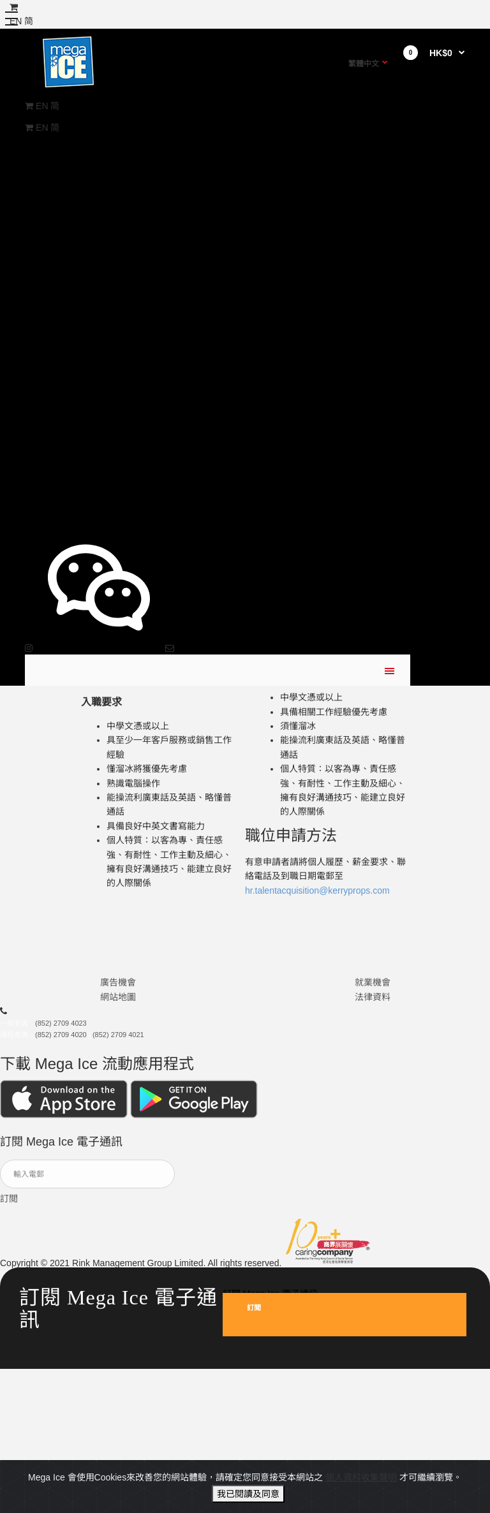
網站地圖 (118, 1004)
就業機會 (372, 989)
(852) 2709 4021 (118, 1041)
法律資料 (372, 1004)
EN (42, 106)
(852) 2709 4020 (61, 1041)
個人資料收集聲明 (361, 1498)
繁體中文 (363, 63)
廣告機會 (118, 989)
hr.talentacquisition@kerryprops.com (317, 897)
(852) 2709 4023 (61, 1031)
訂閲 (9, 1205)
